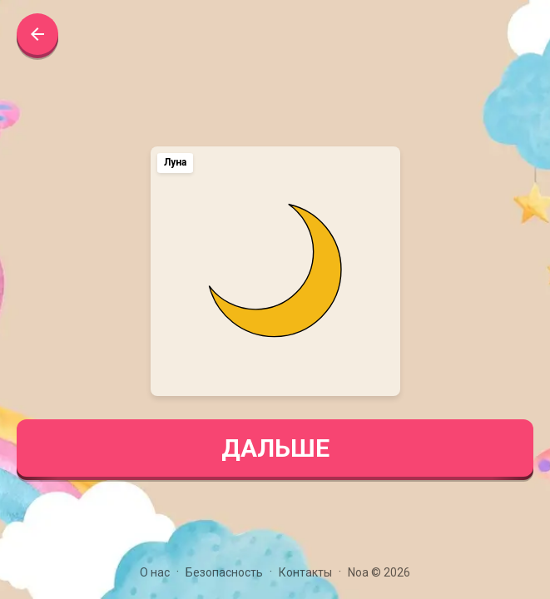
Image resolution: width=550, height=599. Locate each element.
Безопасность (224, 572)
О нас (155, 572)
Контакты (305, 572)
